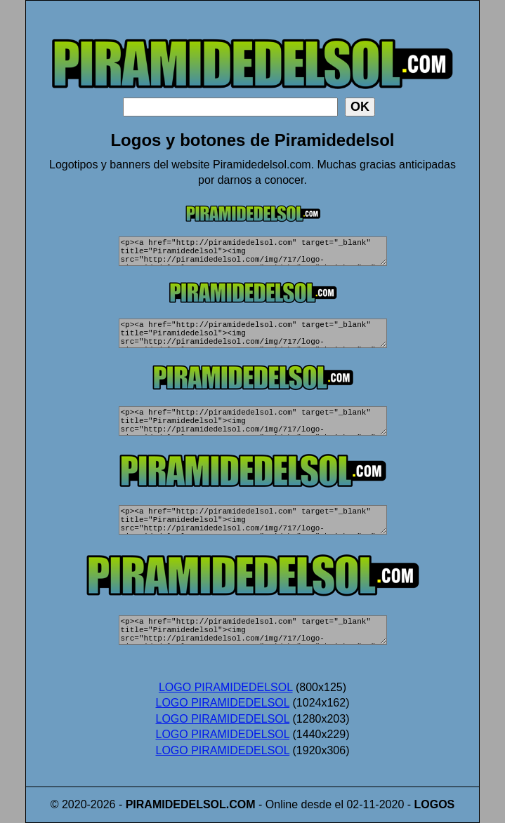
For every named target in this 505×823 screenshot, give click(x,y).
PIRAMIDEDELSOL (176, 804)
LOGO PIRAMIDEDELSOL (226, 687)
